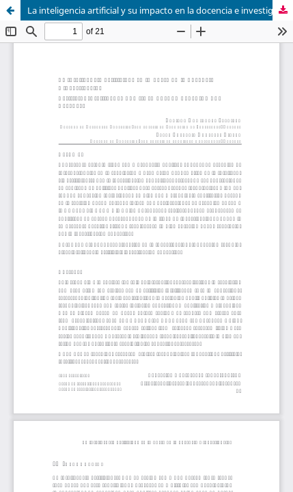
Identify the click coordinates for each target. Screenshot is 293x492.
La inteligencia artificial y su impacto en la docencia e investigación (160, 10)
